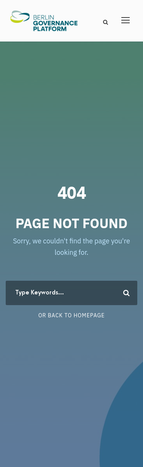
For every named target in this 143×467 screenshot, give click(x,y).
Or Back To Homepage (71, 315)
